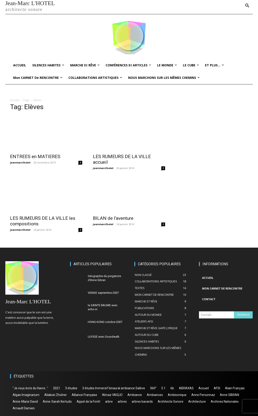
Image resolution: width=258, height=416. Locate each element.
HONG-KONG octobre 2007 (105, 322)
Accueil (14, 100)
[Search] (243, 314)
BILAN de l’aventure (113, 218)
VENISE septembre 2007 (103, 292)
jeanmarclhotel (20, 162)
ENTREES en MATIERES (35, 156)
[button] (247, 5)
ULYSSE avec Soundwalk (103, 336)
